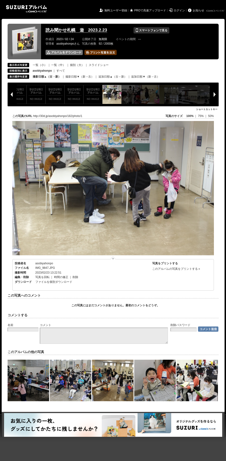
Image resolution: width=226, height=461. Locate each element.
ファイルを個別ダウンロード (53, 282)
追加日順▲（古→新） (112, 76)
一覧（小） (40, 65)
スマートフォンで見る (151, 30)
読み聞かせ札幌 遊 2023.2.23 (76, 30)
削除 (75, 277)
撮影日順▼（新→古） (79, 76)
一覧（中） (58, 65)
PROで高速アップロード (150, 10)
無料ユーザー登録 (115, 10)
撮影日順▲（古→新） (47, 76)
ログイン (179, 10)
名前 (10, 325)
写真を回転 (42, 277)
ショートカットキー (206, 109)
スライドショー (99, 65)
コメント (45, 325)
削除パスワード (180, 325)
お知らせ (198, 10)
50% (211, 116)
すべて (60, 70)
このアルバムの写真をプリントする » (176, 268)
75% (201, 116)
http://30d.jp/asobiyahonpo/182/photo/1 (58, 116)
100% (189, 116)
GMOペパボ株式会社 (215, 11)
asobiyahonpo (44, 263)
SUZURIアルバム (26, 9)
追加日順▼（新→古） (145, 76)
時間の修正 (61, 277)
